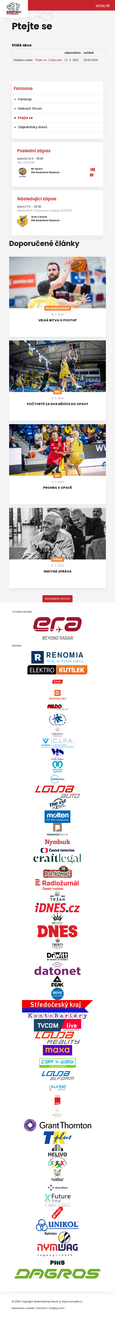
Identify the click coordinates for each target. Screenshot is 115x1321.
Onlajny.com (56, 1308)
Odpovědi (56, 60)
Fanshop (25, 99)
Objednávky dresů (32, 127)
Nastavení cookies (23, 1308)
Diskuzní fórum (30, 108)
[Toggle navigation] (103, 5)
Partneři (41, 1308)
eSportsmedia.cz (72, 1301)
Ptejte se (40, 60)
